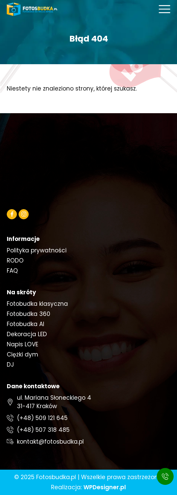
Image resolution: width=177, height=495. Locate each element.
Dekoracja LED (27, 334)
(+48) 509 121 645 (42, 418)
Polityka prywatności (37, 250)
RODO (15, 260)
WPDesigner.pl (104, 487)
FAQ (12, 271)
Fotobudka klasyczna (37, 304)
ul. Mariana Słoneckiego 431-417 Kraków (54, 402)
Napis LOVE (22, 344)
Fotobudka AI (25, 324)
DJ (10, 365)
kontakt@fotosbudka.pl (50, 442)
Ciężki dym (22, 354)
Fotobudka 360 (28, 314)
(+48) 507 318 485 (43, 430)
